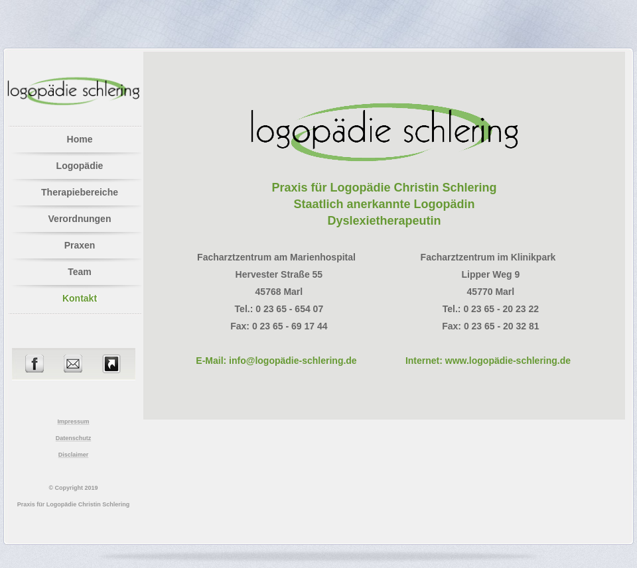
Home (80, 139)
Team (80, 271)
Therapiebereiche (79, 192)
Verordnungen (79, 218)
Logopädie (80, 165)
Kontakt (79, 298)
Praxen (80, 245)
